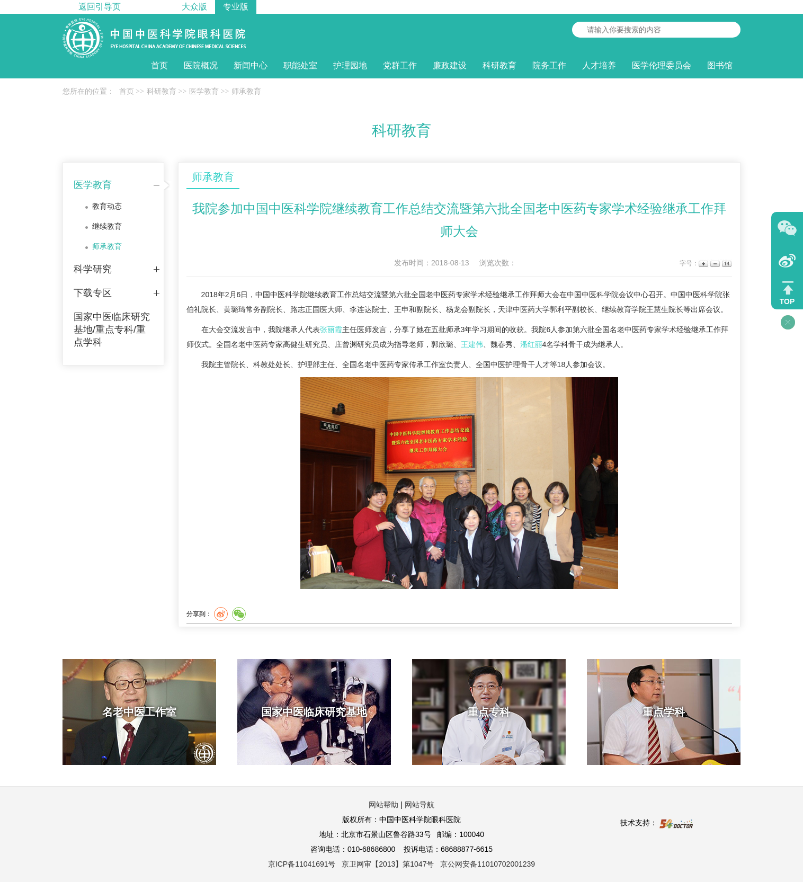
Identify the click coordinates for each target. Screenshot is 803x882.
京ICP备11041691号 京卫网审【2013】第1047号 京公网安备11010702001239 (401, 864)
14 (726, 263)
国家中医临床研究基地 (314, 712)
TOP (787, 301)
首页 (159, 65)
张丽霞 (331, 329)
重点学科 (664, 712)
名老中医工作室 (139, 712)
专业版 (235, 6)
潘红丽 (531, 344)
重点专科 (489, 712)
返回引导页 (99, 6)
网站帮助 (383, 804)
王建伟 (472, 344)
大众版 (194, 6)
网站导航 (419, 804)
